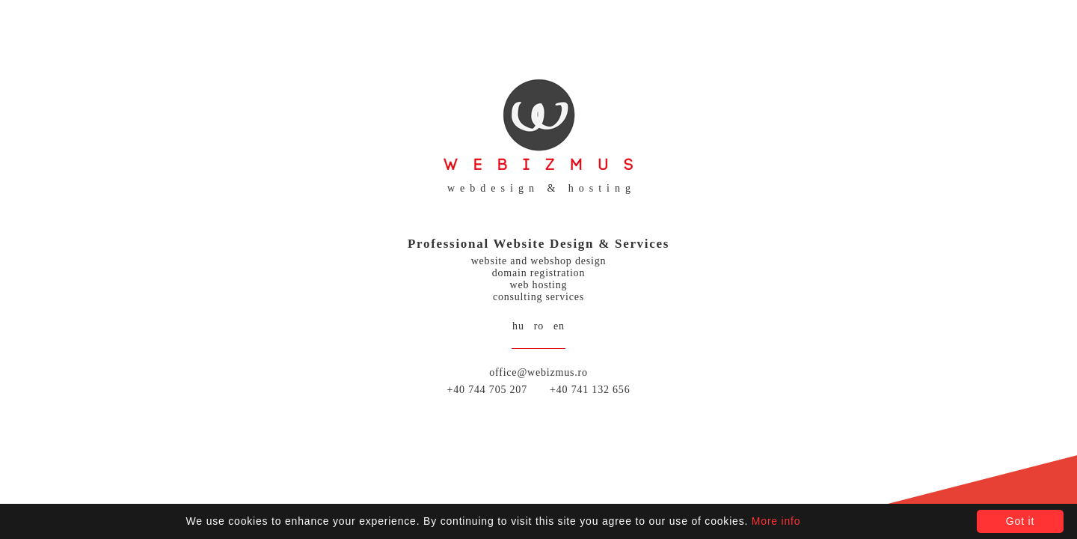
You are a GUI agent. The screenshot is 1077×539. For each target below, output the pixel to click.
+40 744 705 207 (487, 389)
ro (539, 326)
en (559, 326)
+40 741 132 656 (590, 389)
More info (776, 521)
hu (518, 326)
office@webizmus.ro (538, 372)
